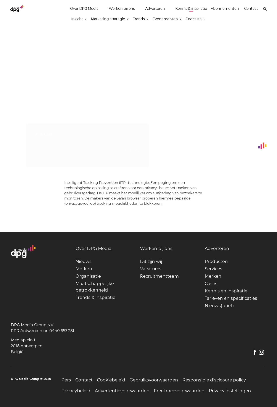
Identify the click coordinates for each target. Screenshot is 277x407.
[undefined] (105, 248)
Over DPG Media (84, 8)
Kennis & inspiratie (191, 8)
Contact (251, 8)
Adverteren (155, 8)
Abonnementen (225, 8)
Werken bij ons (122, 8)
